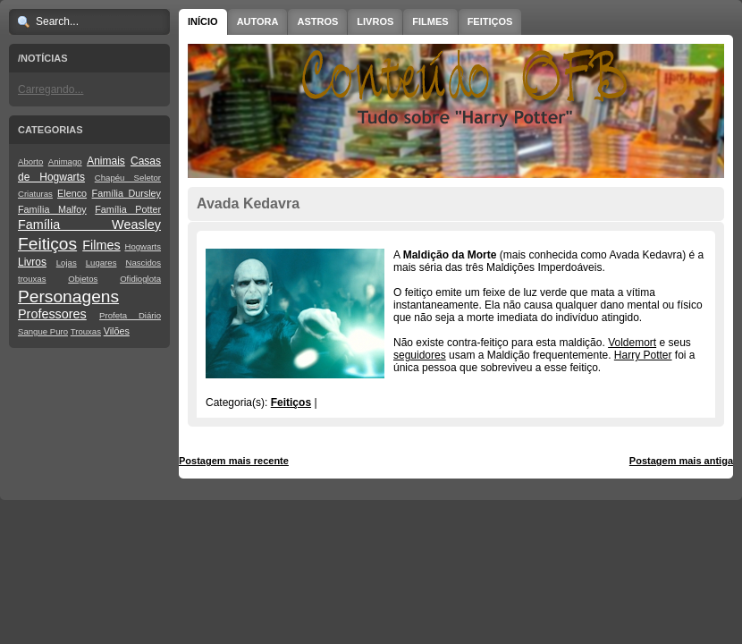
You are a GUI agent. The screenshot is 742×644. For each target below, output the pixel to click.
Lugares (101, 262)
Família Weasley (89, 224)
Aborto (30, 161)
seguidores (419, 355)
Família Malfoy (52, 209)
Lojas (66, 262)
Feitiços (47, 243)
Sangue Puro (43, 331)
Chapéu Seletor (128, 177)
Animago (65, 161)
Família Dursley (126, 193)
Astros (317, 21)
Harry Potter (643, 355)
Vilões (117, 331)
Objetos (82, 279)
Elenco (72, 193)
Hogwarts (142, 246)
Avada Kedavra (248, 203)
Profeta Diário (130, 315)
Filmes (101, 245)
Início (203, 21)
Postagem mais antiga (681, 460)
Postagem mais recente (234, 460)
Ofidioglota (140, 279)
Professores (52, 314)
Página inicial (458, 460)
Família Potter (128, 209)
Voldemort (632, 342)
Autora (258, 21)
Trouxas (86, 331)
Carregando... (50, 89)
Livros (32, 262)
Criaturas (35, 194)
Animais (106, 161)
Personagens (68, 296)
